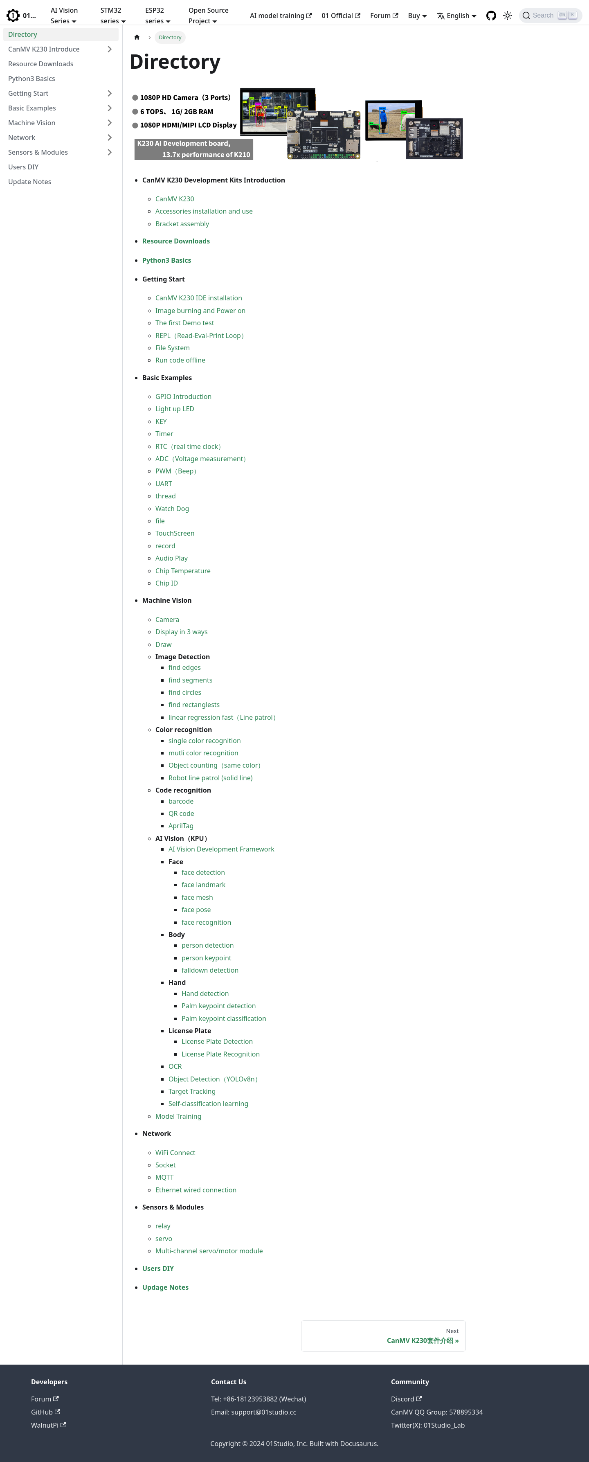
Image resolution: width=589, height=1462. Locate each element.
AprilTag (181, 825)
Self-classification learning (208, 1103)
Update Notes (30, 181)
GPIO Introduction (183, 396)
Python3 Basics (31, 78)
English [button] (453, 15)
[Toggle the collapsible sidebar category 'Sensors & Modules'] (110, 152)
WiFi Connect (175, 1152)
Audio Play (171, 558)
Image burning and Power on (200, 310)
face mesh (197, 897)
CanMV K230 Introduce (44, 49)
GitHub (45, 1412)
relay (163, 1225)
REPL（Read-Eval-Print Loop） (201, 335)
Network (21, 137)
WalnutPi (48, 1425)
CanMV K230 (174, 198)
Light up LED (174, 408)
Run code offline (180, 360)
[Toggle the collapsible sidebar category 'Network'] (110, 137)
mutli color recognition (203, 752)
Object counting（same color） (216, 765)
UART (163, 483)
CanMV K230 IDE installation (198, 297)
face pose (196, 909)
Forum (384, 15)
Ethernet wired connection (195, 1189)
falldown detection (210, 970)
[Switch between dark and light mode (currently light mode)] (507, 15)
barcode (181, 801)
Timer (164, 433)
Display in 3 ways (181, 631)
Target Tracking (192, 1091)
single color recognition (205, 740)
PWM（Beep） (177, 470)
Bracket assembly (182, 223)
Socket (165, 1164)
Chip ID (166, 583)
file (160, 520)
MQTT (164, 1177)
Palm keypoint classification (224, 1018)
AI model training (281, 15)
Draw (163, 644)
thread (165, 495)
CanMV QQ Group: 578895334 (437, 1412)
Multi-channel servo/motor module (209, 1250)
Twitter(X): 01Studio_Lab (428, 1425)
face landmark (203, 884)
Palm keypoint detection (219, 1005)
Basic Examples (32, 108)
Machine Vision (32, 122)
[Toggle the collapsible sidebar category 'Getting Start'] (110, 93)
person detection (208, 945)
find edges (185, 667)
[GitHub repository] (491, 15)
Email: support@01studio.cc (253, 1412)
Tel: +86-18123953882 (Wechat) (258, 1398)
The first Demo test (184, 322)
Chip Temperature (183, 570)
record (165, 545)
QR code (181, 813)
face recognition (206, 922)
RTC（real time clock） (190, 446)
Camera (167, 619)
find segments (190, 680)
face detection (203, 872)
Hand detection (205, 993)
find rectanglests (194, 704)
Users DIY (23, 166)
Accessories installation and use (204, 211)
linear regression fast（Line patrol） (224, 717)
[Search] (550, 15)
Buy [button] (414, 15)
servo (163, 1238)
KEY (161, 421)
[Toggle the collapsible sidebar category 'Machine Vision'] (110, 122)
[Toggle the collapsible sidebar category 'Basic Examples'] (110, 108)
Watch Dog (172, 508)
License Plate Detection (217, 1041)
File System (172, 347)
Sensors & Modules (38, 152)
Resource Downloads (41, 63)
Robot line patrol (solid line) (211, 777)
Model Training (178, 1116)
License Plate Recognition (221, 1054)
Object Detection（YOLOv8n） (215, 1079)
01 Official (341, 15)
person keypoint (207, 957)
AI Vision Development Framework (221, 849)
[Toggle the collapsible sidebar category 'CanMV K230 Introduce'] (110, 49)
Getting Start (28, 93)
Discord (406, 1398)
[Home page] (137, 37)
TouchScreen (175, 533)
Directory (22, 34)
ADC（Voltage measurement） (202, 458)
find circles (185, 692)
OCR (175, 1066)
